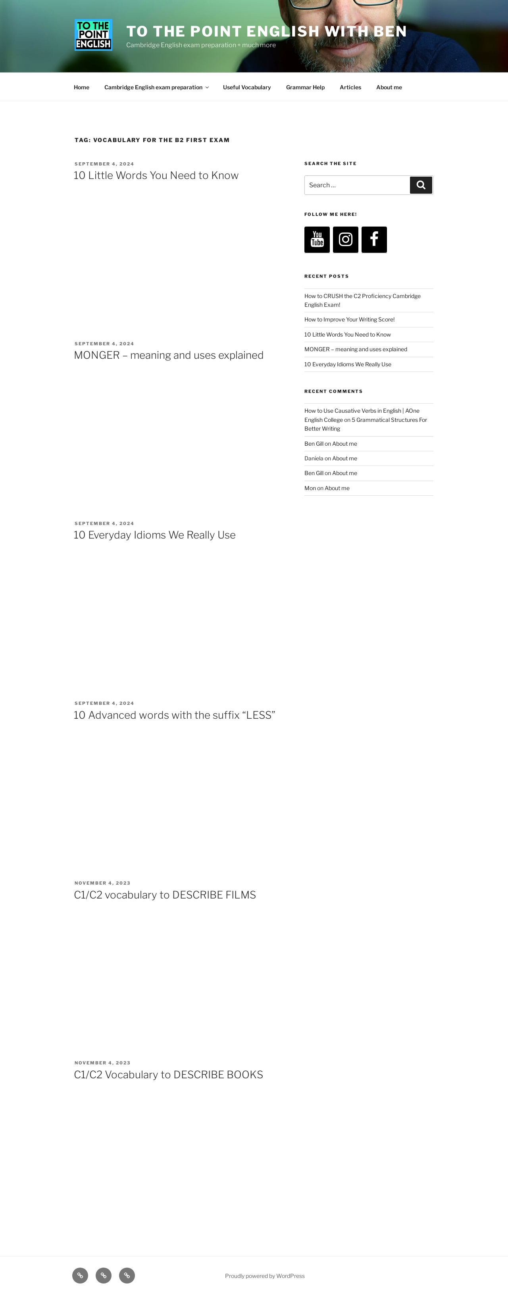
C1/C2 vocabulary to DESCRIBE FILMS (165, 895)
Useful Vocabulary (247, 87)
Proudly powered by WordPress (265, 1275)
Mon (310, 488)
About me (389, 87)
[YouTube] (317, 240)
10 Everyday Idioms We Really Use (155, 535)
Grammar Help (305, 87)
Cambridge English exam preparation (157, 87)
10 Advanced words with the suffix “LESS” (174, 715)
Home (81, 87)
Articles (350, 87)
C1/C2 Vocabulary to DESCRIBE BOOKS (168, 1074)
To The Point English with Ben (267, 31)
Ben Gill (313, 443)
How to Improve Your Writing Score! (349, 319)
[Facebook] (374, 240)
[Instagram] (345, 240)
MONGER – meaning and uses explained (169, 355)
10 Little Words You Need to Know (156, 175)
